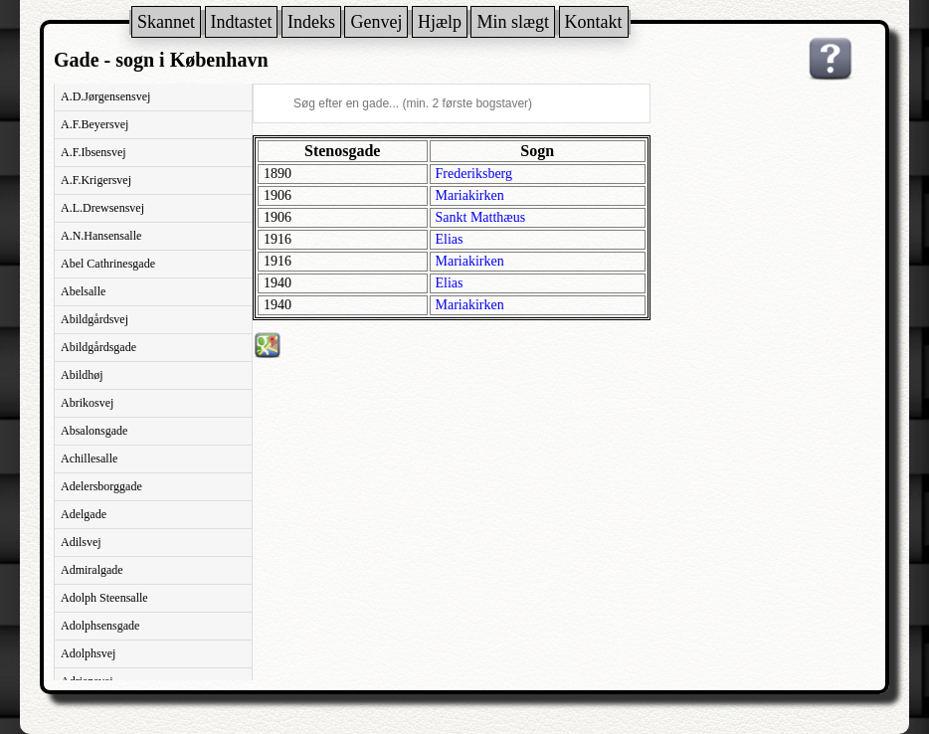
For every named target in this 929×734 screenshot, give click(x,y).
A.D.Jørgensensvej (105, 96)
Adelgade (83, 514)
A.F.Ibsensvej (93, 152)
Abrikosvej (87, 403)
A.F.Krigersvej (96, 180)
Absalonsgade (94, 431)
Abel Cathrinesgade (108, 264)
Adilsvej (81, 542)
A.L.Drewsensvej (102, 208)
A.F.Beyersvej (94, 124)
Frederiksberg (474, 173)
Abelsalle (83, 291)
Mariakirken (470, 195)
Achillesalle (89, 458)
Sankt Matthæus (481, 217)
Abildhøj (82, 375)
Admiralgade (92, 570)
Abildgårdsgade (98, 347)
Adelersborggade (101, 486)
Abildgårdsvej (94, 319)
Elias (450, 239)
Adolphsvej (88, 653)
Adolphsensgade (100, 626)
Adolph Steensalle (104, 598)
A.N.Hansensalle (101, 236)
